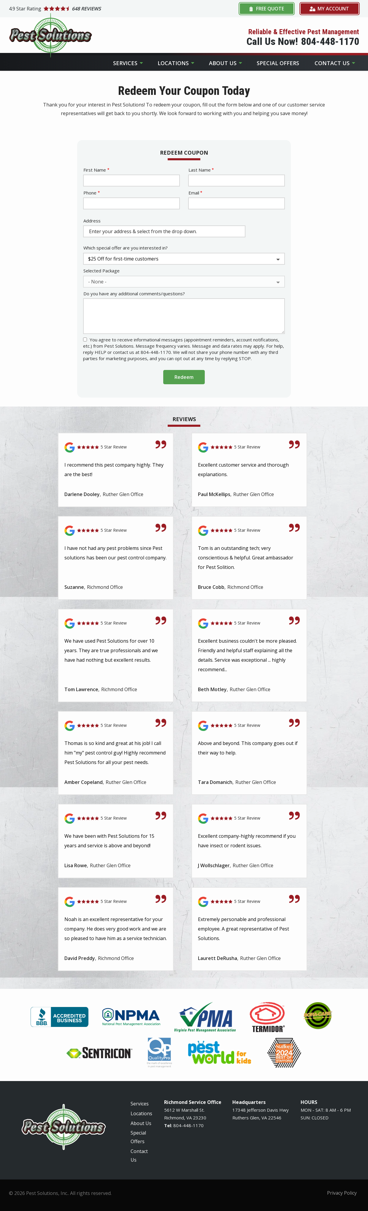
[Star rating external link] (96, 8)
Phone (89, 193)
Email (193, 193)
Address (92, 221)
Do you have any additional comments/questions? (134, 294)
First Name (94, 170)
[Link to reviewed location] (115, 447)
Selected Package (101, 271)
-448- (187, 1125)
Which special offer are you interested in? (125, 248)
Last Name (199, 170)
